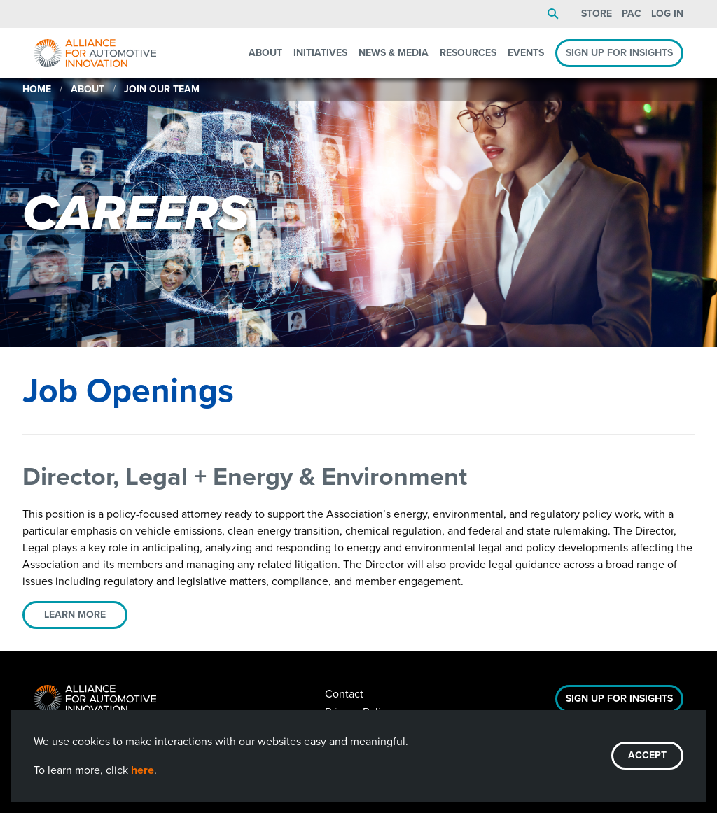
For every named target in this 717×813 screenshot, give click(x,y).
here (142, 770)
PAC (631, 13)
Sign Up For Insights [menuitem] (619, 52)
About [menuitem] (265, 52)
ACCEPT (647, 755)
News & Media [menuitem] (393, 52)
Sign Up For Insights (619, 698)
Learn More (75, 614)
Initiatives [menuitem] (320, 52)
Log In (667, 13)
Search (553, 14)
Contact (344, 694)
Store (596, 13)
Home (36, 89)
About (87, 89)
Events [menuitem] (526, 52)
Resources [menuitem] (468, 52)
